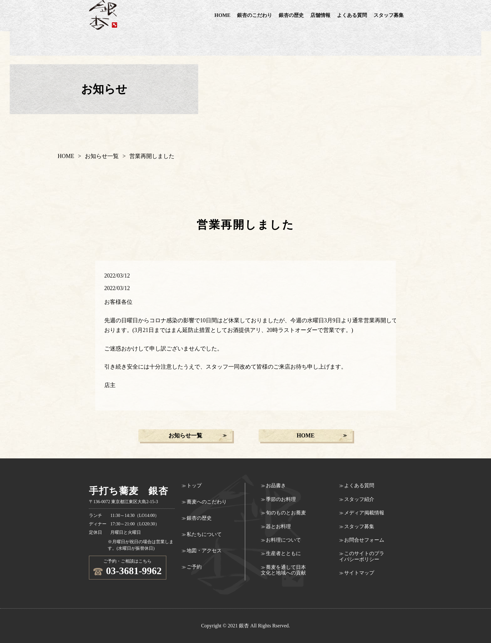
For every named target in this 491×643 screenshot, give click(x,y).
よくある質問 (352, 15)
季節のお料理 (281, 499)
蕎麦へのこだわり (207, 501)
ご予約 (194, 566)
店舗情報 (320, 15)
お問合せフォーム (364, 540)
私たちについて (204, 534)
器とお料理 (278, 526)
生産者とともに (283, 553)
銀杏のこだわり (254, 15)
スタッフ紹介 (359, 499)
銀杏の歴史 (291, 15)
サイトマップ (359, 572)
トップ (194, 485)
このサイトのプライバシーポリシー (361, 556)
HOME (222, 15)
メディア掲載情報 (364, 512)
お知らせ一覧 (102, 156)
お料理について (283, 540)
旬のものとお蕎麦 (286, 512)
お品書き (276, 485)
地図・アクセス (204, 550)
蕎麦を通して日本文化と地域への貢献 (283, 569)
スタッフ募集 (389, 15)
